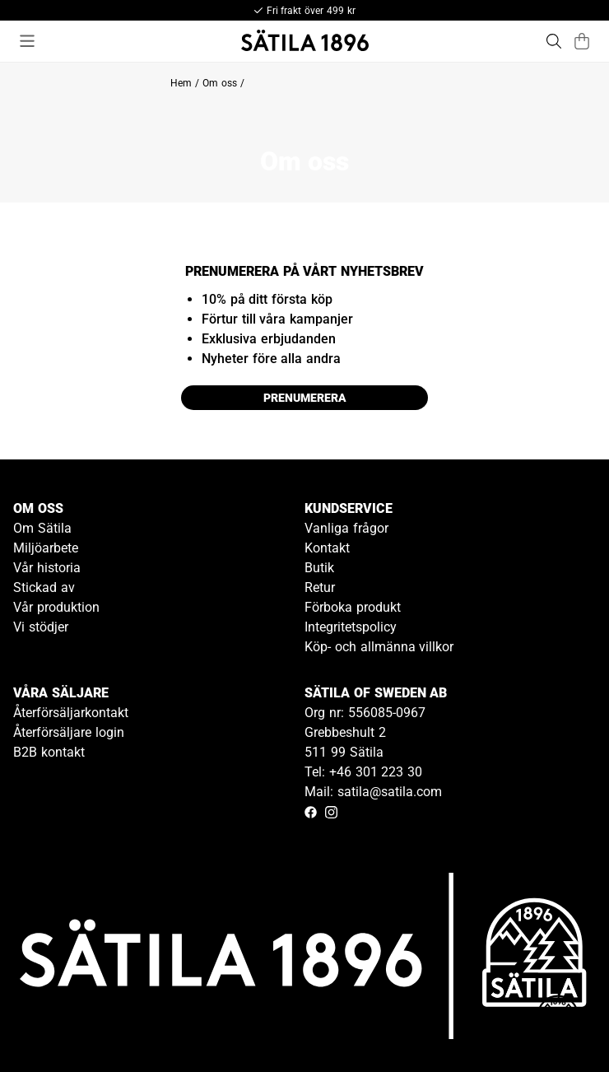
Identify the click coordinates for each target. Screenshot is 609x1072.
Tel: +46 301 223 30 (363, 772)
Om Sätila (42, 528)
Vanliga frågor (346, 528)
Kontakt (327, 548)
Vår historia (47, 568)
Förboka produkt (352, 607)
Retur (319, 587)
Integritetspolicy (350, 627)
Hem (181, 83)
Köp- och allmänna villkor (378, 647)
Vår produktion (56, 607)
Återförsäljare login (68, 732)
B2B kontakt (49, 752)
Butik (319, 568)
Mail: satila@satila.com (373, 791)
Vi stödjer (40, 627)
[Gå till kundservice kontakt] (558, 1021)
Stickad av (44, 587)
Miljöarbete (45, 548)
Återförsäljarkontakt (70, 712)
